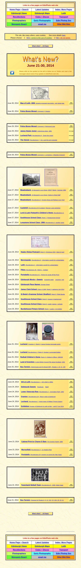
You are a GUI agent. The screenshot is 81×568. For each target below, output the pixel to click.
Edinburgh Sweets (28, 387)
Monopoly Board (19, 24)
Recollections (19, 17)
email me (42, 24)
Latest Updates (42, 9)
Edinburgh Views (19, 13)
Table (46, 387)
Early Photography (42, 20)
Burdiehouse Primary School (32, 309)
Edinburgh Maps (42, 13)
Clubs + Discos (42, 17)
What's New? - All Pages (40, 46)
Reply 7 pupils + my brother (53, 309)
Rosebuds (40, 387)
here (63, 35)
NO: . (63, 38)
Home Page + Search (19, 9)
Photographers (19, 20)
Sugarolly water (49, 279)
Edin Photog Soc (63, 20)
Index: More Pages (63, 9)
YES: (39, 38)
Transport (63, 17)
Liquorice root (59, 279)
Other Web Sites (63, 24)
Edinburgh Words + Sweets (32, 279)
